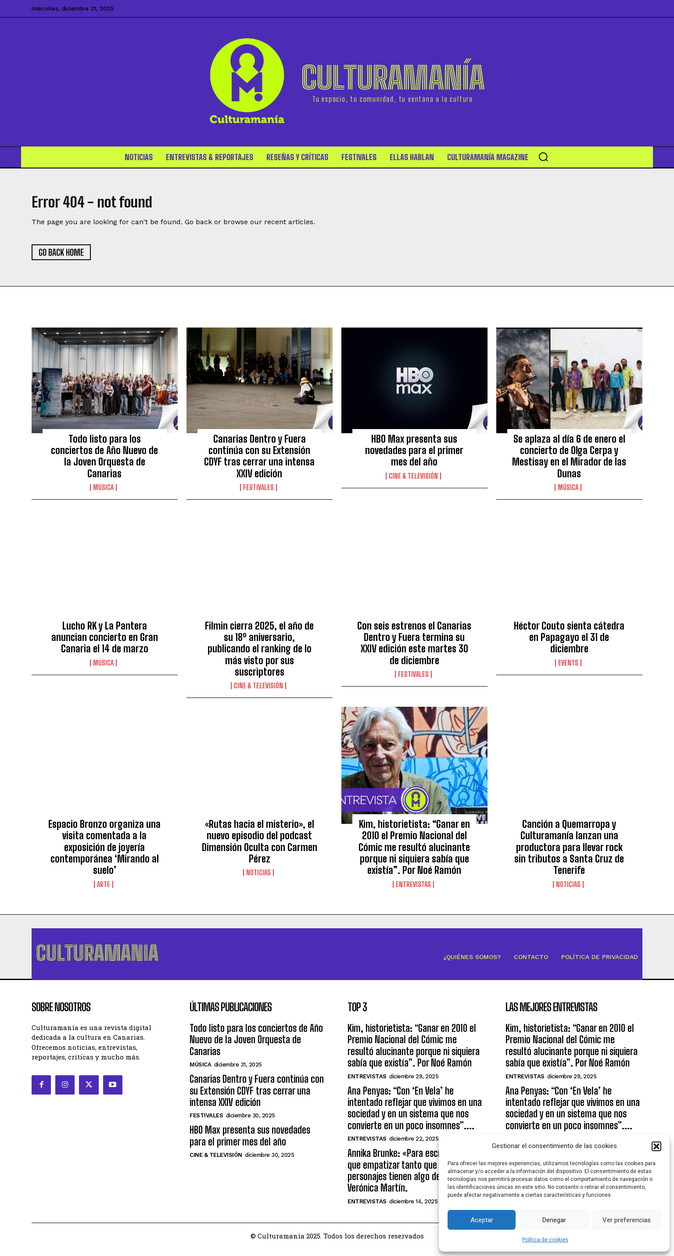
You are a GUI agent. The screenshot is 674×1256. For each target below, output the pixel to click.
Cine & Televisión (413, 479)
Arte (103, 888)
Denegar (554, 1220)
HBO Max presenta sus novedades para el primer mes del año (414, 454)
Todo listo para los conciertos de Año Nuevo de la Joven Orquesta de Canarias (104, 460)
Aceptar (481, 1220)
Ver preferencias (626, 1220)
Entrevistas (413, 888)
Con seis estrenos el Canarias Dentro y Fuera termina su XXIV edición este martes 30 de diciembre (414, 646)
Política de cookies (545, 1240)
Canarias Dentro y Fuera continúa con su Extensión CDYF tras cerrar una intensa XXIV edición (259, 460)
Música (103, 491)
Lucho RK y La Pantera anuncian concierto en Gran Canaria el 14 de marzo (104, 640)
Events (568, 666)
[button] (656, 1146)
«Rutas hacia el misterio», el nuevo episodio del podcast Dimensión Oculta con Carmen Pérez (259, 845)
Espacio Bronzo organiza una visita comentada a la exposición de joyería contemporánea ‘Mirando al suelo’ (104, 851)
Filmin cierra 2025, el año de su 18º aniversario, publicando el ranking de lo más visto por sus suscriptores (259, 652)
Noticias (258, 876)
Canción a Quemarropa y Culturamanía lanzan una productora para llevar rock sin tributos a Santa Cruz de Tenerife (569, 851)
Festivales (258, 491)
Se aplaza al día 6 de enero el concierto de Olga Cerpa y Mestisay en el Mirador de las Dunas (569, 460)
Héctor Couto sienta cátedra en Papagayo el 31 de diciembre (569, 640)
